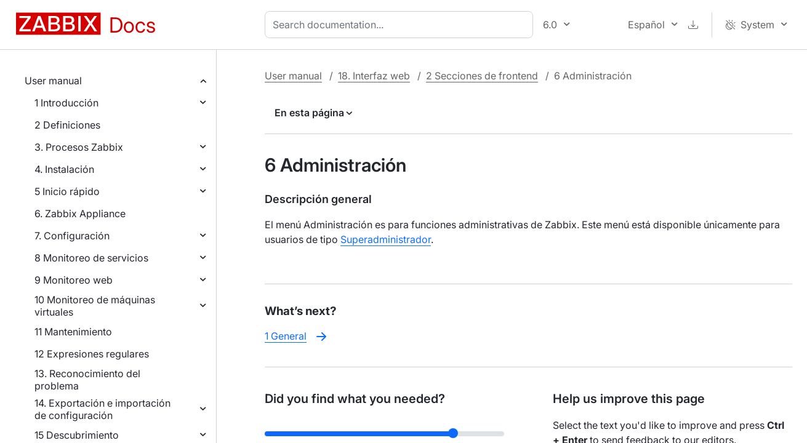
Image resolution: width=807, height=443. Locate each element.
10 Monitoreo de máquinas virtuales (94, 305)
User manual (53, 80)
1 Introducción (66, 103)
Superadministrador (385, 239)
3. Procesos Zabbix (78, 147)
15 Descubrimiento (76, 435)
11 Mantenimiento (73, 331)
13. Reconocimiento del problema (87, 379)
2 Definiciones (67, 125)
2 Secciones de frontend (482, 76)
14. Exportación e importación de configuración (102, 409)
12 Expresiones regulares (91, 354)
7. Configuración (72, 235)
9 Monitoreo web (73, 280)
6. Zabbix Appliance (80, 213)
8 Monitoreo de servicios (91, 258)
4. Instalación (64, 169)
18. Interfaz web (374, 76)
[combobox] (401, 24)
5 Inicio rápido (67, 191)
